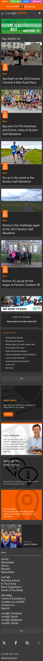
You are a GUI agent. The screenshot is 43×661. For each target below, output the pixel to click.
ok (22, 7)
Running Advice (10, 580)
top (21, 379)
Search (5, 608)
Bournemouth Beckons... (16, 341)
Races (5, 565)
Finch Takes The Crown (15, 348)
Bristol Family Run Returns (16, 351)
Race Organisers (11, 587)
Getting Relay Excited (14, 338)
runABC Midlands (11, 620)
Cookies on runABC (13, 601)
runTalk (5, 577)
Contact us (7, 605)
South (4, 2)
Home (5, 559)
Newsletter (7, 572)
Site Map (6, 595)
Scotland (15, 2)
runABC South (9, 623)
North (26, 2)
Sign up (8, 414)
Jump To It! (10, 365)
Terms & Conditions (13, 598)
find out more (29, 6)
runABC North (9, 616)
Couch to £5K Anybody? (15, 358)
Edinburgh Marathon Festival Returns (21, 354)
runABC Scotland (11, 613)
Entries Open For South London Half (20, 344)
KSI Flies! (9, 368)
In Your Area (8, 583)
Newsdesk (7, 562)
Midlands (37, 2)
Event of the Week (12, 590)
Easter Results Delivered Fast (17, 361)
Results (5, 569)
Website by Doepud (9, 658)
